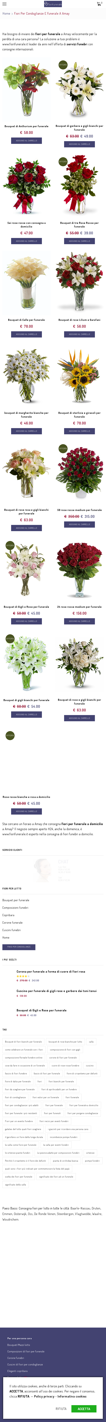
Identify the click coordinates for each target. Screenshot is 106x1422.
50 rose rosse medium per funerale (79, 510)
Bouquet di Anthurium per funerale (27, 126)
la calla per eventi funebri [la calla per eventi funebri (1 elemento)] (56, 1145)
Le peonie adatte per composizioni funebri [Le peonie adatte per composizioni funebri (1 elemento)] (58, 1153)
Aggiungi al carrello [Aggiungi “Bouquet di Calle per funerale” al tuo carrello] (26, 334)
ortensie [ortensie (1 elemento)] (90, 1153)
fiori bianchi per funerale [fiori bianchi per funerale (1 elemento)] (61, 1082)
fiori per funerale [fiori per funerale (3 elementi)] (54, 1106)
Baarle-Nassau (80, 1209)
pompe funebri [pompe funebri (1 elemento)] (92, 1161)
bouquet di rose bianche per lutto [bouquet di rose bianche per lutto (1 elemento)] (65, 1042)
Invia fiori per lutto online (18, 1255)
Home (6, 13)
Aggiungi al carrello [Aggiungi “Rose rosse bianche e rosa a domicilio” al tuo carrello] (26, 812)
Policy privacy (44, 1396)
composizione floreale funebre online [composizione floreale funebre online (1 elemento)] (23, 1058)
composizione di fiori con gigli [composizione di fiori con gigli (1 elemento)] (65, 1050)
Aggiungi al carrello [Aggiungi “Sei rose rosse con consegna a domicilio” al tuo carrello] (26, 241)
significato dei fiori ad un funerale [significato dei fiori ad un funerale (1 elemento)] (56, 1177)
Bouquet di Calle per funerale (26, 320)
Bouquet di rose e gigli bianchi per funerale (79, 702)
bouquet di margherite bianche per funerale (26, 415)
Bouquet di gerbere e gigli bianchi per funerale (79, 127)
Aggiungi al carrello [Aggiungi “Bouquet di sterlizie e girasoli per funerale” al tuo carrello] (79, 431)
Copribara (8, 916)
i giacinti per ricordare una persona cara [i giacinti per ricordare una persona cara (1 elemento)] (68, 1130)
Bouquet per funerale (15, 901)
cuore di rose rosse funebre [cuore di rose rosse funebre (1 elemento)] (65, 1066)
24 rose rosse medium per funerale (79, 607)
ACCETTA (84, 1409)
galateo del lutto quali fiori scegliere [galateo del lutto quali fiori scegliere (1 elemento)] (23, 1130)
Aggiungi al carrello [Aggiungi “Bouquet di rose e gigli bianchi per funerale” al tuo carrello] (79, 719)
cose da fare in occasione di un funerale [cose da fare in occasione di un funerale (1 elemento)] (25, 1066)
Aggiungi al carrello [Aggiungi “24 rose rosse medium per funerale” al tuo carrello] (79, 622)
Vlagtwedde (83, 1215)
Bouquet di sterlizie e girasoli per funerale (79, 415)
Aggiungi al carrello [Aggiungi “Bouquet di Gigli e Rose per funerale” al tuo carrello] (26, 622)
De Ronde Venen (45, 1215)
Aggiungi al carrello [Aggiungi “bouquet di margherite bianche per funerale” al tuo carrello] (26, 431)
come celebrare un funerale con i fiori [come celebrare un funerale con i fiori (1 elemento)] (24, 1050)
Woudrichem (10, 1220)
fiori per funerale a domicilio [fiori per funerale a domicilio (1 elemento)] (84, 1106)
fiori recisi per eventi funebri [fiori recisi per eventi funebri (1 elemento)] (54, 1122)
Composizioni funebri (15, 908)
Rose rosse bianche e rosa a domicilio (26, 797)
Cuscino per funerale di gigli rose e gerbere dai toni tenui (57, 991)
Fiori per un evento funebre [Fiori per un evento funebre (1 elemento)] (19, 1122)
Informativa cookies (72, 1396)
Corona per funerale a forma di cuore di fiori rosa (51, 972)
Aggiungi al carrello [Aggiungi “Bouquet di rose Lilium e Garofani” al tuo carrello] (79, 334)
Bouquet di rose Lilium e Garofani (79, 320)
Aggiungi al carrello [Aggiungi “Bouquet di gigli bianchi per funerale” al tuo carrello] (26, 715)
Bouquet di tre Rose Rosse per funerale (79, 224)
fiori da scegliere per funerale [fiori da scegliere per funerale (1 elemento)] (20, 1090)
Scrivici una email (13, 1320)
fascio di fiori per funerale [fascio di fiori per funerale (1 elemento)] (47, 1074)
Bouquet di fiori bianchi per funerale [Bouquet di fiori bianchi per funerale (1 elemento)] (23, 1042)
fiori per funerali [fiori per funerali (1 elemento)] (52, 1114)
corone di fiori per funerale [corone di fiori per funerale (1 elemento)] (63, 1058)
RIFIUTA (61, 1409)
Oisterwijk (20, 1215)
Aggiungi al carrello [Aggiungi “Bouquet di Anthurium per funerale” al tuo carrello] (26, 140)
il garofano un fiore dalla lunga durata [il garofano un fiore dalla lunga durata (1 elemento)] (24, 1137)
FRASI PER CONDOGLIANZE (19, 947)
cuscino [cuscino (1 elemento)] (90, 1066)
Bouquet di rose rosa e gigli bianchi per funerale (26, 512)
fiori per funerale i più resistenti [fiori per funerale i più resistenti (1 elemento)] (21, 1114)
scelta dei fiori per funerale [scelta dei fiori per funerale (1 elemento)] (18, 1177)
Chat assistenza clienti (16, 1288)
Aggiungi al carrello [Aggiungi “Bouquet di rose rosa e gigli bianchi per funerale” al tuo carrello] (26, 528)
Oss (30, 1215)
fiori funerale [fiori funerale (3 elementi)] (72, 1098)
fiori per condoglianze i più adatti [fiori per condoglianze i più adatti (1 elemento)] (22, 1106)
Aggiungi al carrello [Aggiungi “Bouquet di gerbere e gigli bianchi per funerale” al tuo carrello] (79, 144)
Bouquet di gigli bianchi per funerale (26, 700)
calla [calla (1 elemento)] (91, 1042)
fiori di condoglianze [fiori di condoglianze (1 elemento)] (15, 1098)
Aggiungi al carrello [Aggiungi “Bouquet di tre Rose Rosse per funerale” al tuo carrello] (79, 241)
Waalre (97, 1215)
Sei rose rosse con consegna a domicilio (26, 224)
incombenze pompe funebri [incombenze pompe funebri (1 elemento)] (63, 1137)
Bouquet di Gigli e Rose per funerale (26, 607)
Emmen (7, 1215)
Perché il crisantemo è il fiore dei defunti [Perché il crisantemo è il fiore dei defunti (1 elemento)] (25, 1161)
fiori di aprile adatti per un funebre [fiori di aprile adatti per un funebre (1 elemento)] (59, 1090)
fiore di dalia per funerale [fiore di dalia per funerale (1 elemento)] (18, 1082)
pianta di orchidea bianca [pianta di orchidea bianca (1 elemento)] (65, 1161)
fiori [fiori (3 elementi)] (40, 1082)
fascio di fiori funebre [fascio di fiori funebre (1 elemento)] (16, 1074)
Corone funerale (12, 923)
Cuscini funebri (11, 931)
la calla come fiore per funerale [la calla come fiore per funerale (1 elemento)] (20, 1145)
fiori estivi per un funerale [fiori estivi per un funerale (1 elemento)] (46, 1098)
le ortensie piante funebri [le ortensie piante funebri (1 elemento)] (17, 1153)
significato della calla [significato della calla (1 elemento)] (15, 1185)
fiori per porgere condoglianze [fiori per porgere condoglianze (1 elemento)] (83, 1114)
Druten (96, 1209)
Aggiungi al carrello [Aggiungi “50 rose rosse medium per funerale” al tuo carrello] (79, 525)
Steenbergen (65, 1215)
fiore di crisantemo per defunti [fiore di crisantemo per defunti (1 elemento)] (82, 1074)
